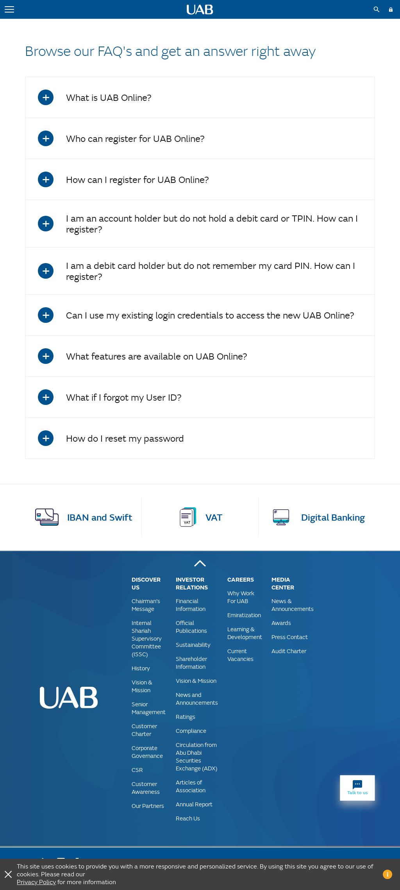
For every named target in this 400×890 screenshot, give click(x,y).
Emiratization (244, 615)
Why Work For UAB (240, 597)
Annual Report (194, 804)
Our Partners (148, 805)
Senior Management (149, 708)
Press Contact (289, 637)
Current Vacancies (240, 655)
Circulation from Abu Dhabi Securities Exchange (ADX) (197, 756)
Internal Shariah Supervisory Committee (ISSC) (147, 638)
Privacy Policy (36, 882)
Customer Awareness (146, 787)
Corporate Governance (147, 751)
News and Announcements (197, 698)
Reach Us (188, 818)
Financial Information (190, 604)
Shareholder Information (191, 662)
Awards (281, 623)
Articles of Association (190, 786)
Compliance (191, 730)
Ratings (185, 716)
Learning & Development (244, 633)
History (141, 668)
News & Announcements (292, 604)
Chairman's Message (146, 604)
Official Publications (191, 626)
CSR (137, 770)
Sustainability (193, 644)
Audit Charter (288, 651)
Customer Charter (144, 730)
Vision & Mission (142, 686)
